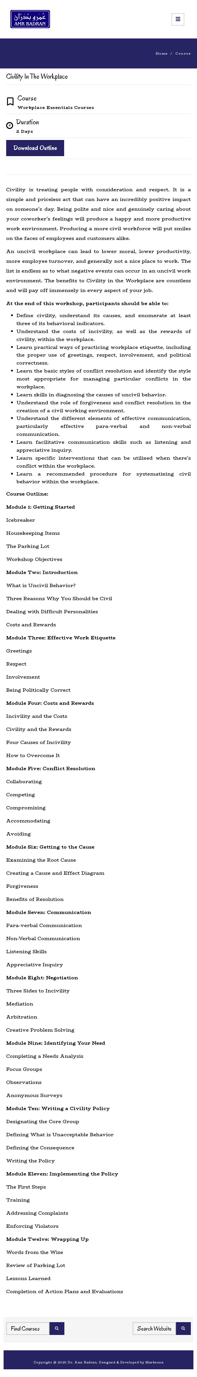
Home (162, 53)
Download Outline (35, 148)
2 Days (24, 131)
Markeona (154, 1362)
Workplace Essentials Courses (55, 107)
